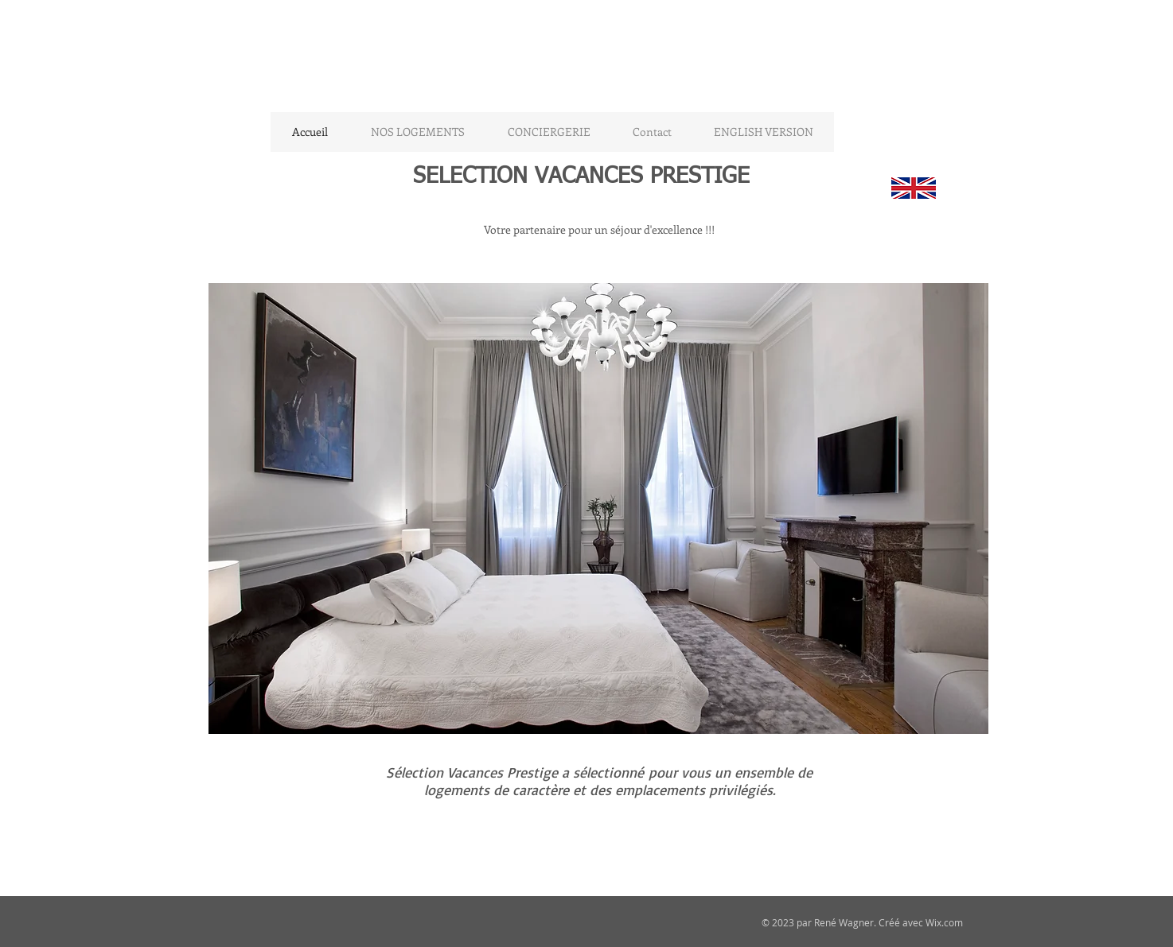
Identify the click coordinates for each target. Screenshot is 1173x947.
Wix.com (944, 922)
